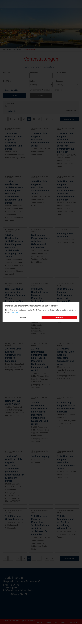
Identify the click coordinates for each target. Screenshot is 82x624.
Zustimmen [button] (59, 317)
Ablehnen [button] (23, 317)
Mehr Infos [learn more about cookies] (14, 312)
